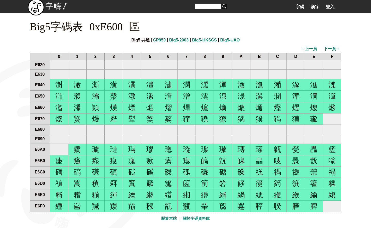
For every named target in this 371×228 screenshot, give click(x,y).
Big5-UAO (230, 40)
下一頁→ (332, 49)
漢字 (315, 6)
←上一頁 (309, 49)
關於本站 (169, 218)
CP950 (159, 40)
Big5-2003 (179, 40)
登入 (330, 6)
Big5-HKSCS (204, 40)
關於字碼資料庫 (196, 218)
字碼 (300, 6)
